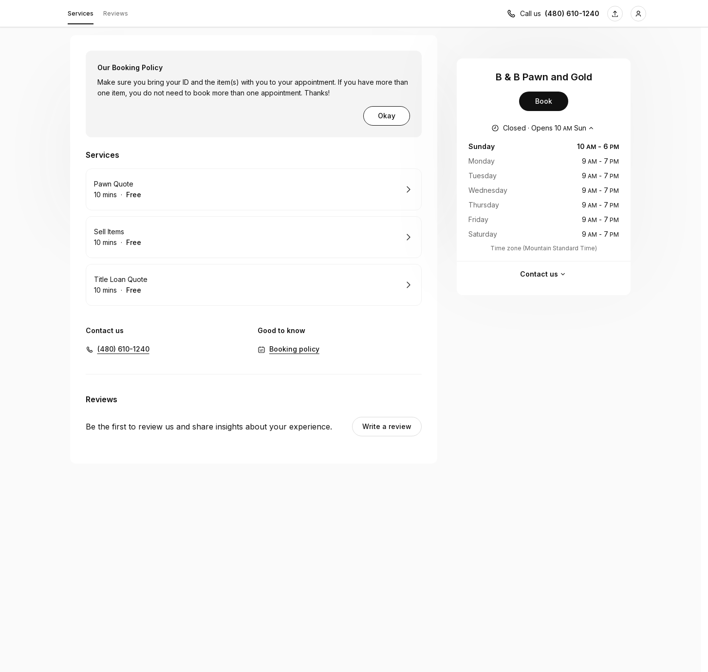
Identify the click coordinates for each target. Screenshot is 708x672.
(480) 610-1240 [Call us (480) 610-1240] (572, 13)
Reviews (115, 13)
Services (80, 15)
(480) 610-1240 (123, 349)
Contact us (544, 274)
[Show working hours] (543, 128)
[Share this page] (615, 13)
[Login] (638, 13)
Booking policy (294, 349)
